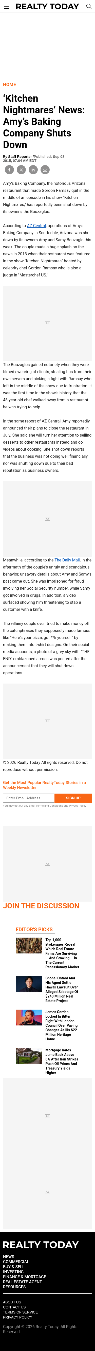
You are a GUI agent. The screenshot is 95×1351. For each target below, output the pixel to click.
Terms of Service (20, 1312)
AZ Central (36, 225)
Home (9, 84)
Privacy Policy (77, 805)
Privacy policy (17, 1317)
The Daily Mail (67, 560)
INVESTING (13, 1271)
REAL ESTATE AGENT (22, 1281)
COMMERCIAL (16, 1261)
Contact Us (14, 1307)
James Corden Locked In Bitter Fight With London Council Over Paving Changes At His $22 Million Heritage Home (61, 1025)
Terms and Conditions (49, 805)
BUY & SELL (14, 1266)
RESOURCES (14, 1287)
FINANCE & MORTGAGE (24, 1276)
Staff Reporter (20, 157)
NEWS (8, 1256)
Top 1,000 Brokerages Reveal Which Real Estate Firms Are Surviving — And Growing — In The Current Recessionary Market (62, 953)
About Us (12, 1302)
